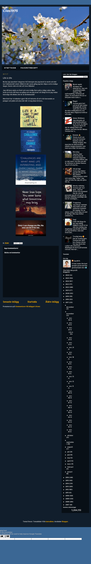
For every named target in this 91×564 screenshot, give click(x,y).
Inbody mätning (78, 186)
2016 (67, 477)
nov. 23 (70, 343)
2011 (67, 493)
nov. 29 (70, 324)
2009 (67, 499)
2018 (67, 299)
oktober (70, 435)
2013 (67, 486)
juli (68, 452)
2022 (67, 287)
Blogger (65, 521)
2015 (67, 480)
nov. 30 (70, 319)
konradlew (50, 521)
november (70, 314)
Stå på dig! (77, 169)
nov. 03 (70, 421)
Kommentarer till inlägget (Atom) (28, 306)
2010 (67, 496)
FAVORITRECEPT (29, 68)
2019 (67, 296)
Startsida (10, 68)
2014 (67, 483)
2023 (67, 284)
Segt (74, 220)
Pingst (75, 101)
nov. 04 (70, 416)
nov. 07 (70, 402)
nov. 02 (70, 426)
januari (69, 472)
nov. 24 (70, 339)
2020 (67, 293)
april (69, 461)
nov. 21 (71, 347)
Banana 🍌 (77, 135)
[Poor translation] (7, 536)
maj (68, 458)
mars (69, 464)
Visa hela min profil (70, 270)
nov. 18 (71, 357)
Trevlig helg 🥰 (78, 236)
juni (68, 455)
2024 (67, 281)
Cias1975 (10, 11)
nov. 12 (71, 381)
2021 (67, 290)
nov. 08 (70, 397)
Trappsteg (77, 203)
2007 (67, 505)
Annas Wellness (79, 118)
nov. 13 (71, 376)
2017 (67, 302)
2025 (67, 278)
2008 (67, 502)
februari (70, 467)
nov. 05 (70, 411)
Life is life (71, 333)
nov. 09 (70, 392)
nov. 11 (71, 386)
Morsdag (76, 152)
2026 (67, 275)
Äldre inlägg (52, 301)
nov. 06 (70, 406)
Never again (77, 84)
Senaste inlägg (11, 301)
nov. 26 (70, 329)
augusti (70, 447)
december (70, 307)
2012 (67, 489)
